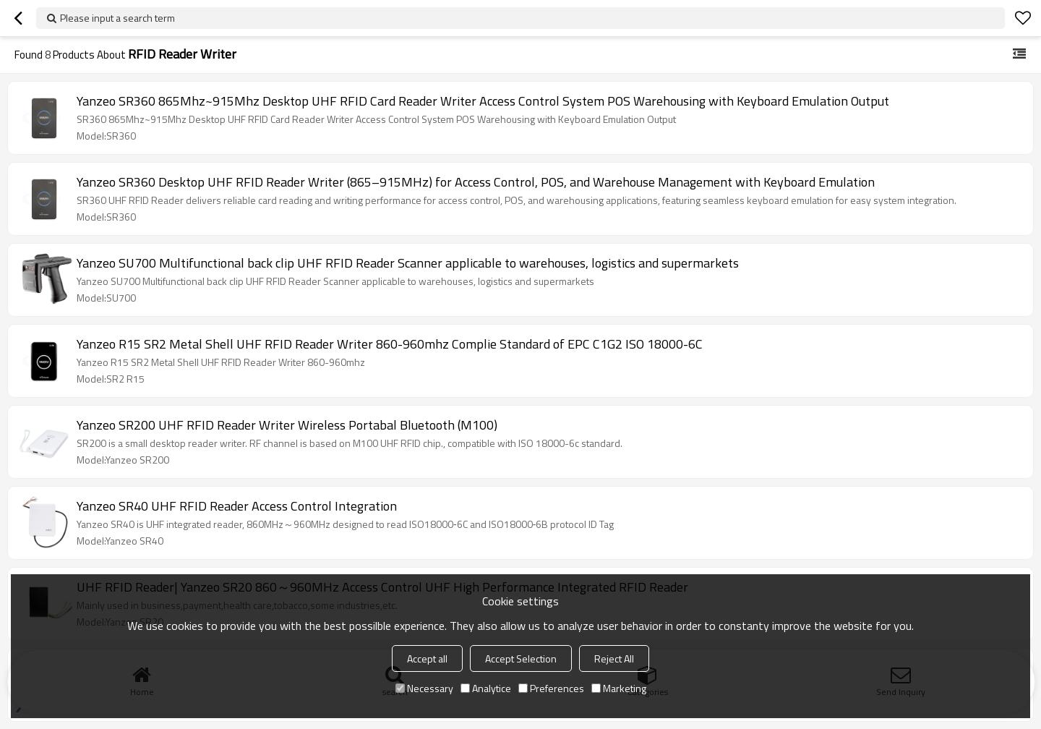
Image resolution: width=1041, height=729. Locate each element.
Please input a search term (117, 17)
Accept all (427, 658)
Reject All (614, 658)
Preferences (551, 688)
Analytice (485, 688)
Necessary (424, 688)
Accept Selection (521, 658)
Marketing (618, 688)
